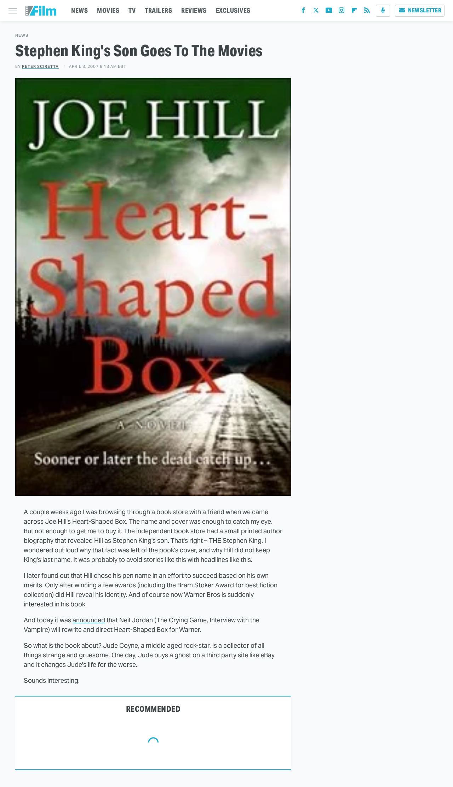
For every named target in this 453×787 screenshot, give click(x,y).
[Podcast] (383, 11)
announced (89, 620)
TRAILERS (158, 10)
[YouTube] (329, 12)
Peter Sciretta (40, 66)
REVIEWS (194, 10)
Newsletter (419, 10)
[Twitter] (316, 12)
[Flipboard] (354, 12)
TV (132, 10)
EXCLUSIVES (233, 10)
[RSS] (367, 12)
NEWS (79, 10)
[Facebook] (303, 12)
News (21, 35)
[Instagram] (341, 12)
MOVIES (108, 10)
